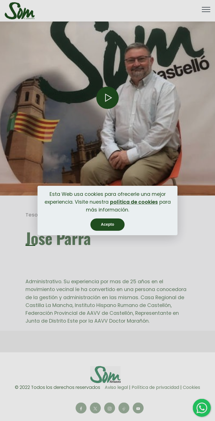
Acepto (107, 224)
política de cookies (134, 202)
